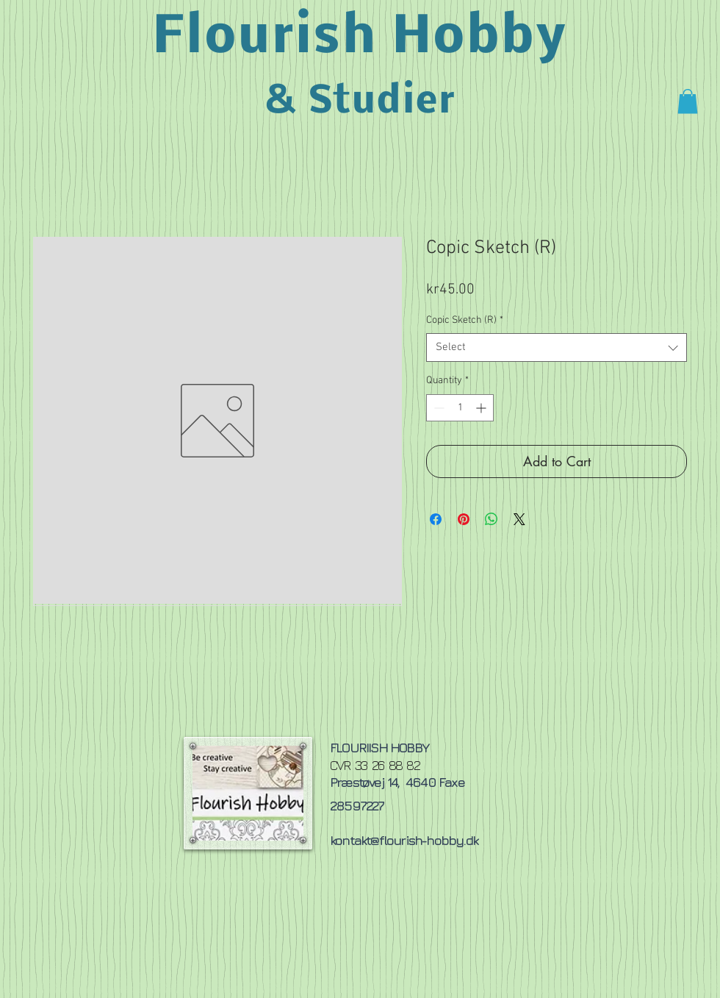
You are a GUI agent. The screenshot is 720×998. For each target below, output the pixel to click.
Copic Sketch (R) (464, 320)
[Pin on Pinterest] (463, 519)
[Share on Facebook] (435, 519)
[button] (687, 101)
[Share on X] (519, 519)
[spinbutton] (460, 408)
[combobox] (556, 347)
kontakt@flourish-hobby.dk (404, 840)
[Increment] (482, 408)
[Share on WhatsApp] (491, 519)
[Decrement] (437, 408)
